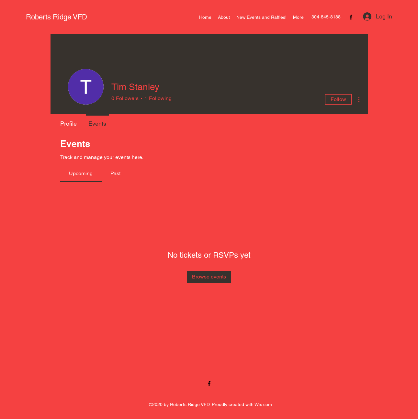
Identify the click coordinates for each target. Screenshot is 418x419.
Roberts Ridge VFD (56, 17)
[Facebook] (351, 17)
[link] (81, 173)
